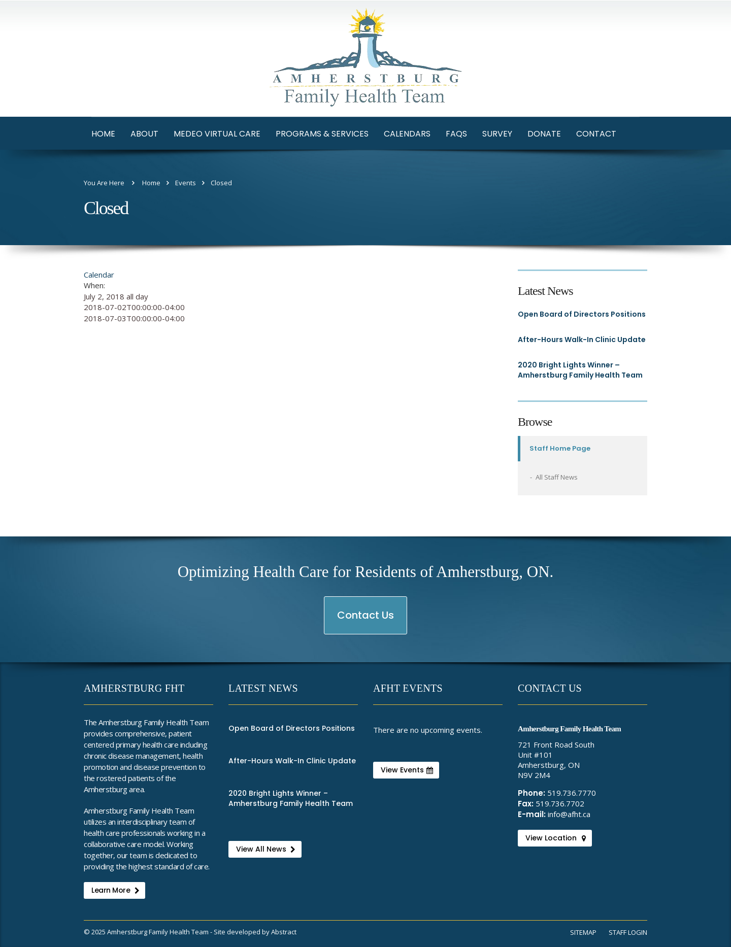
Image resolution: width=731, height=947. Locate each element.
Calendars (407, 134)
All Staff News (557, 477)
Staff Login (628, 932)
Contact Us (366, 620)
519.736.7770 (571, 793)
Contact (596, 134)
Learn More (115, 890)
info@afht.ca (569, 814)
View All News (265, 849)
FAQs (456, 134)
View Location (555, 838)
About (144, 134)
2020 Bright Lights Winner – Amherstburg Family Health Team (580, 370)
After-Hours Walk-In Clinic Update (582, 339)
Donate (544, 134)
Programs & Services (322, 134)
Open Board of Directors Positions (582, 314)
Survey (497, 134)
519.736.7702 (560, 803)
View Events (407, 770)
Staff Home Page (559, 448)
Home (103, 134)
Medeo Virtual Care (217, 134)
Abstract (283, 931)
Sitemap (583, 932)
